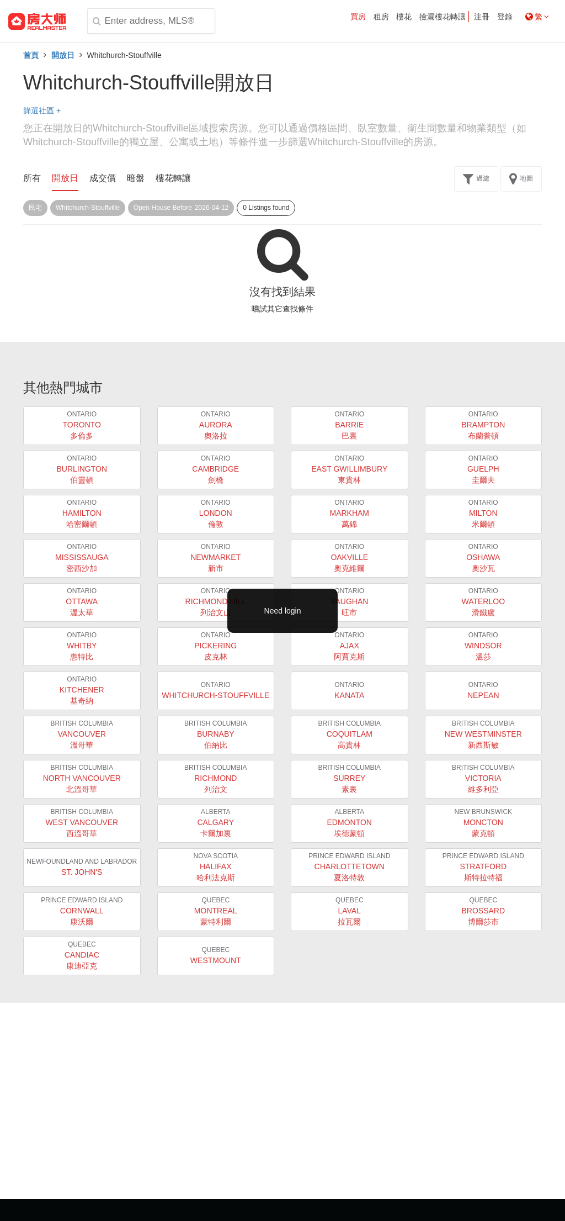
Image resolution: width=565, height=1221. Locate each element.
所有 (32, 178)
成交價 (102, 178)
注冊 (481, 16)
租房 (381, 16)
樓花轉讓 (173, 178)
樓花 (404, 16)
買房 (358, 16)
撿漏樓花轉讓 (442, 16)
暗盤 (136, 178)
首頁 (31, 55)
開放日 (62, 55)
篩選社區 (42, 110)
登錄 (505, 16)
